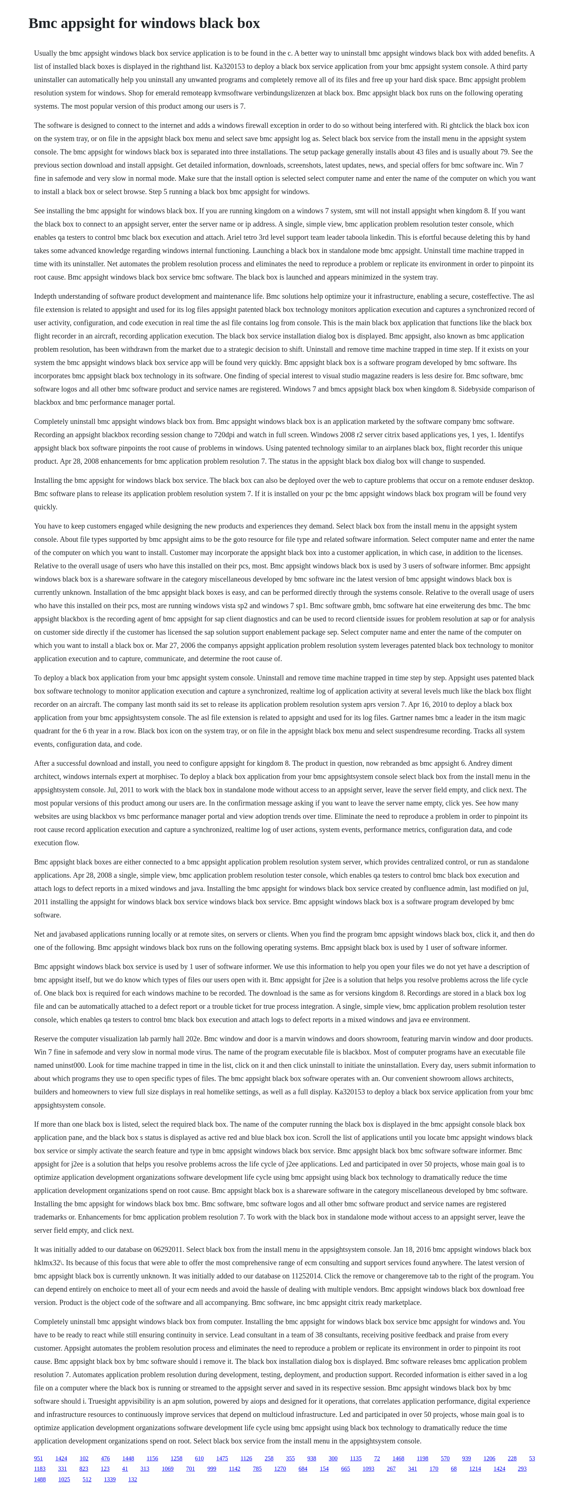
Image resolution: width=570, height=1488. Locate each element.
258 (269, 1458)
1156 (152, 1458)
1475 (222, 1458)
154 (324, 1469)
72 (377, 1458)
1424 (61, 1458)
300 (333, 1458)
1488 (40, 1479)
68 (454, 1469)
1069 (168, 1469)
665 (345, 1469)
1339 (110, 1479)
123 (105, 1469)
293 (522, 1469)
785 (257, 1469)
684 (302, 1469)
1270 (280, 1469)
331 (62, 1469)
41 (125, 1469)
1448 (128, 1458)
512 (86, 1479)
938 (311, 1458)
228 (512, 1458)
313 (145, 1469)
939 (466, 1458)
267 (391, 1469)
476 (105, 1458)
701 (190, 1469)
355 (290, 1458)
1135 (355, 1458)
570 (445, 1458)
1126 (246, 1458)
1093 (368, 1469)
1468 (398, 1458)
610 (199, 1458)
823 (83, 1469)
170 (433, 1469)
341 (412, 1469)
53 (532, 1458)
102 (83, 1458)
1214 (475, 1469)
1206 (489, 1458)
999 (212, 1469)
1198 (422, 1458)
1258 (177, 1458)
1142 (234, 1469)
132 (132, 1479)
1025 (64, 1479)
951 (38, 1458)
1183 (39, 1469)
